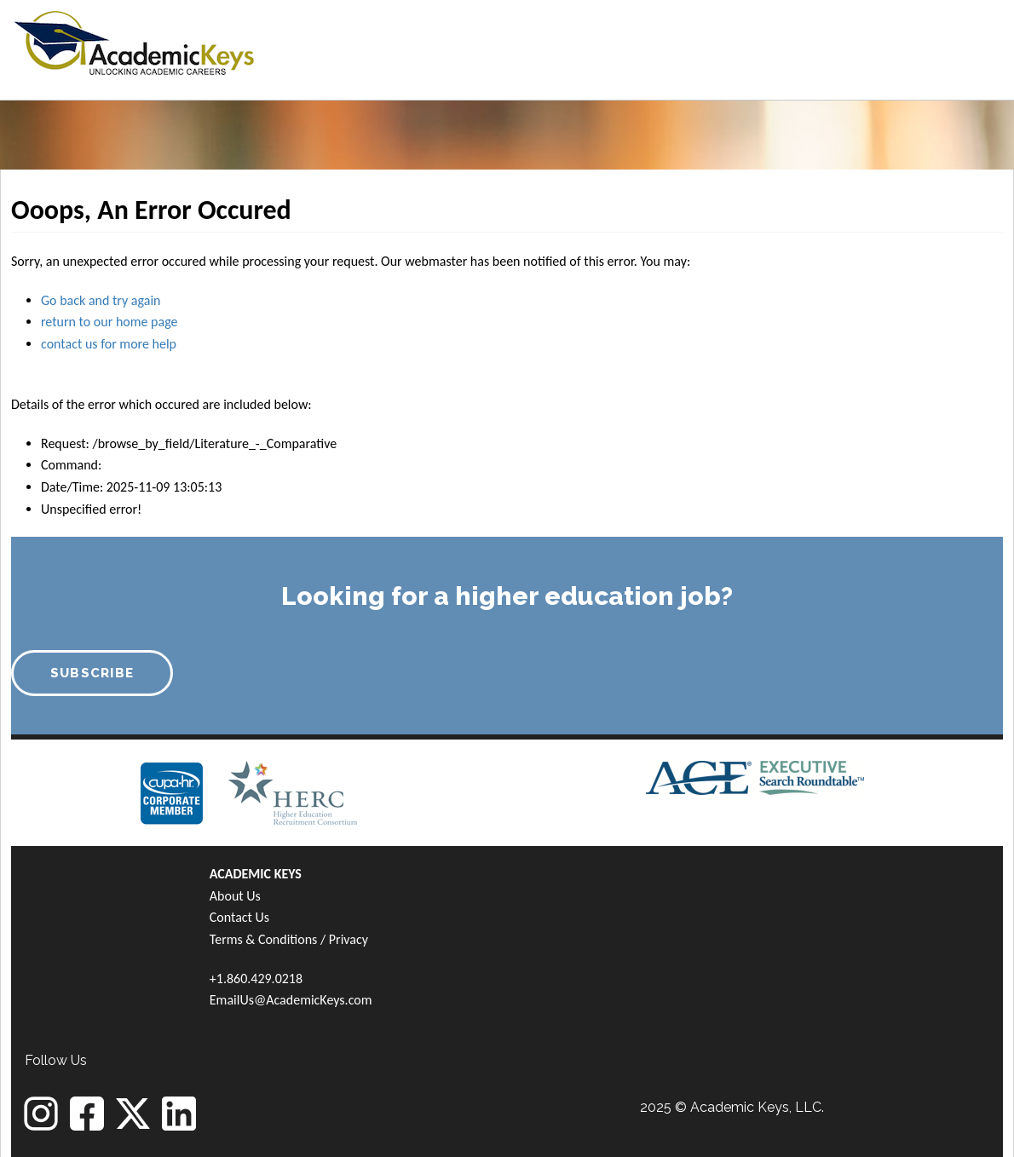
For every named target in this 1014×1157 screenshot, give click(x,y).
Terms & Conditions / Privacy (289, 939)
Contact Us (239, 917)
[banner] (134, 40)
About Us (235, 896)
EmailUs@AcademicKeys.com (291, 1000)
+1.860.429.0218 (256, 978)
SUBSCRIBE (92, 673)
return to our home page (109, 322)
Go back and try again (100, 300)
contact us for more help (108, 344)
